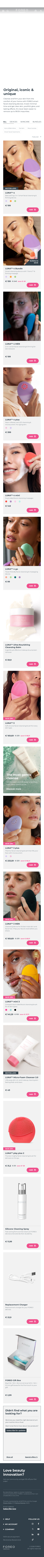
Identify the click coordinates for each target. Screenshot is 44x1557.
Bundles (37, 122)
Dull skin (21, 128)
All (5, 122)
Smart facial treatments (12, 132)
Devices (13, 122)
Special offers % (31, 1457)
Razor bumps (32, 128)
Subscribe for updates (16, 1430)
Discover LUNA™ (11, 79)
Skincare (24, 122)
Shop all (10, 1457)
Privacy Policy (7, 1503)
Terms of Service (20, 1503)
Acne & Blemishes (10, 128)
